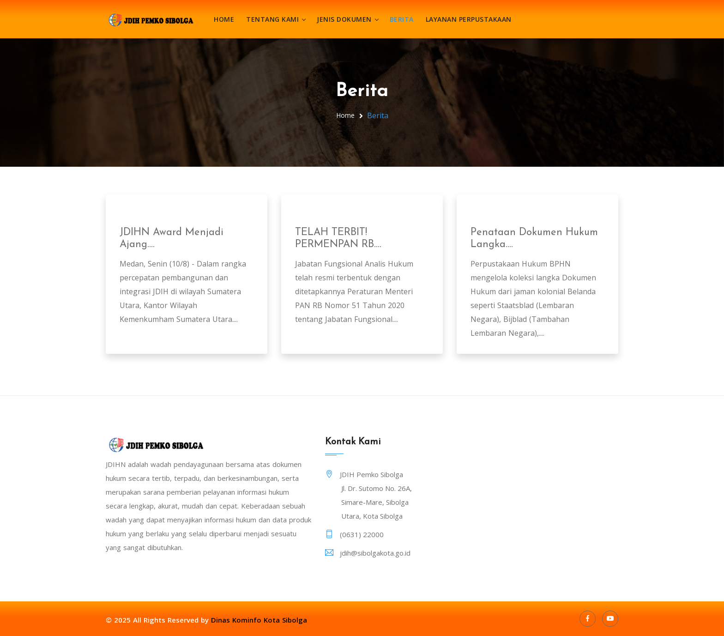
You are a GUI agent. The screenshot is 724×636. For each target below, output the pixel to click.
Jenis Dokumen (344, 19)
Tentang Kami (272, 19)
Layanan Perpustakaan (469, 19)
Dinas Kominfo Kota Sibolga (259, 619)
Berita (402, 19)
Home (224, 19)
